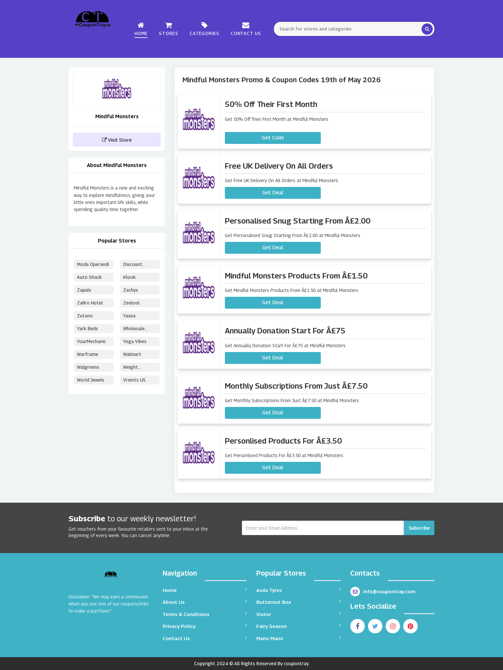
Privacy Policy (205, 626)
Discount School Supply (138, 265)
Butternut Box (298, 602)
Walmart (132, 354)
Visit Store (117, 140)
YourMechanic (91, 341)
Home (141, 29)
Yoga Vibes (134, 341)
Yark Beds (87, 328)
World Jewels (91, 380)
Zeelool (131, 302)
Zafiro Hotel (90, 302)
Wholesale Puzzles (134, 329)
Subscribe (419, 528)
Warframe (87, 354)
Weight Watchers (133, 368)
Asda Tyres (298, 590)
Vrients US (134, 380)
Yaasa (129, 315)
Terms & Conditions (205, 614)
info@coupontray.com (382, 591)
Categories (204, 29)
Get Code (273, 138)
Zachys (130, 290)
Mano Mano (298, 638)
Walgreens (88, 367)
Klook (129, 277)
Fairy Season (298, 626)
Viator (298, 614)
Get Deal (272, 193)
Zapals (84, 290)
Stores (168, 29)
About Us (205, 602)
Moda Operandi (93, 264)
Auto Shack (89, 277)
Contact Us (246, 29)
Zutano (85, 315)
